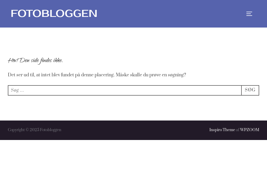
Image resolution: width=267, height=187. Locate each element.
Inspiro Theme (222, 130)
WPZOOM (249, 130)
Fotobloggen (54, 13)
